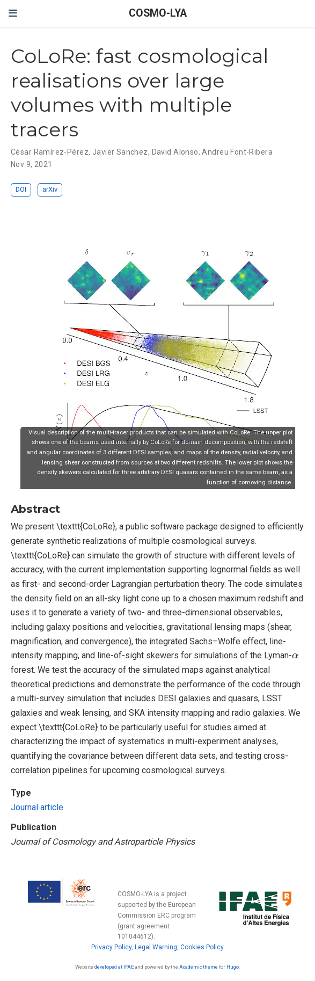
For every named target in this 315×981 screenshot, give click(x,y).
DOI (21, 189)
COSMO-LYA (158, 13)
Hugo (232, 967)
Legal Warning (156, 947)
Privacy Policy (111, 947)
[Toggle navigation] (13, 13)
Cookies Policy (202, 947)
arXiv (49, 189)
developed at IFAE (114, 967)
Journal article (37, 807)
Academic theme (198, 967)
